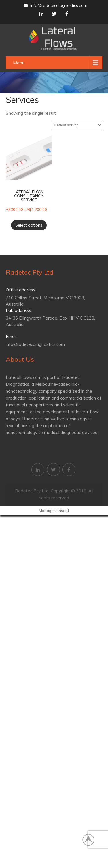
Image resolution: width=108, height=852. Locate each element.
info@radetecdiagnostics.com (55, 5)
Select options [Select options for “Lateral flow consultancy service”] (28, 225)
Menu (18, 63)
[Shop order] (76, 125)
